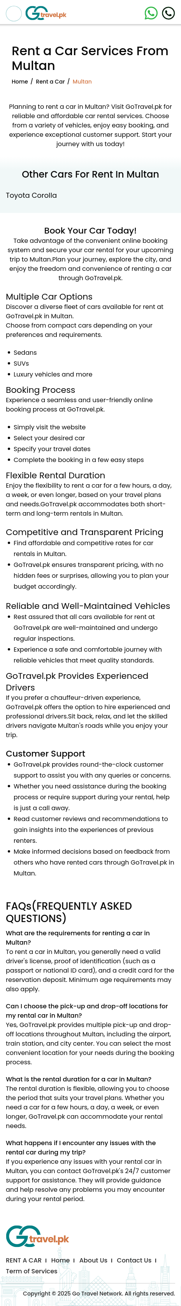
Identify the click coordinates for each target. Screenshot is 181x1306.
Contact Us (134, 1260)
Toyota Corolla (31, 195)
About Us (93, 1260)
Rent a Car (50, 81)
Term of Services (32, 1271)
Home (20, 81)
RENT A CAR (24, 1260)
